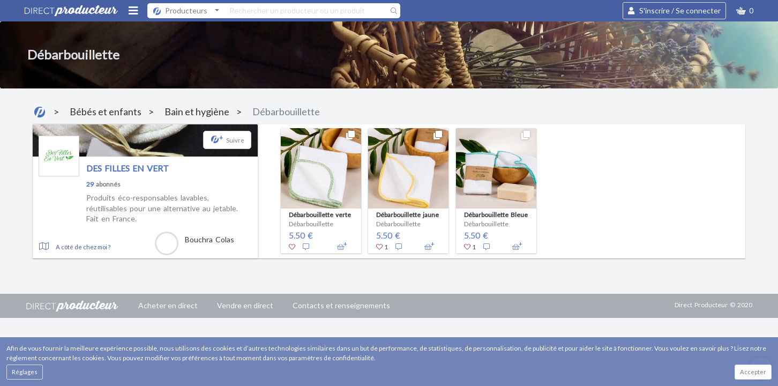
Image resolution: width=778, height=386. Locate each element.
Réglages (25, 371)
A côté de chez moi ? (83, 246)
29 (90, 184)
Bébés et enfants (105, 111)
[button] (745, 10)
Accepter (753, 371)
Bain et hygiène (196, 111)
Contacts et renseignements (341, 305)
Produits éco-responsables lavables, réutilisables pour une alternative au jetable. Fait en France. (162, 208)
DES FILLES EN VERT (127, 168)
